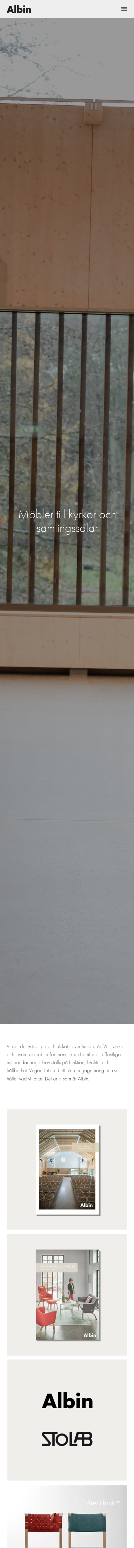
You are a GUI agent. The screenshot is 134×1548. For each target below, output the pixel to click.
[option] (67, 521)
